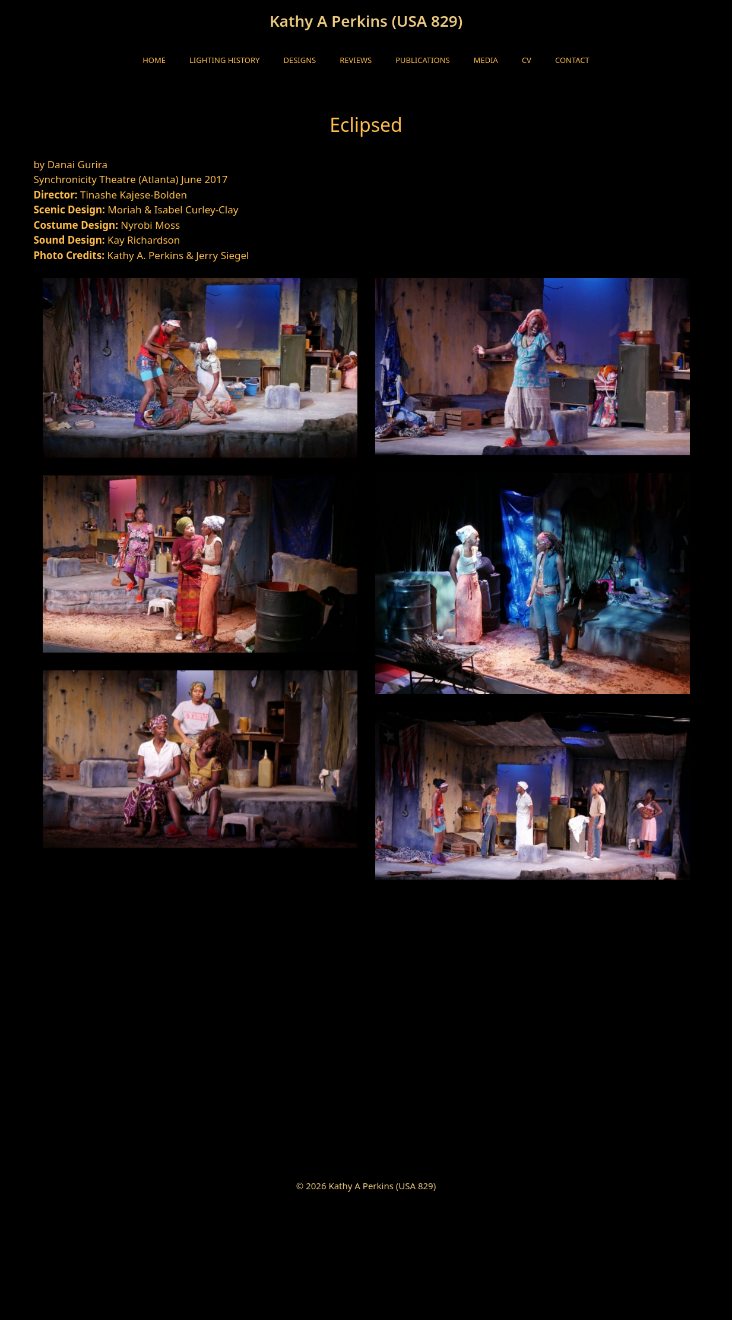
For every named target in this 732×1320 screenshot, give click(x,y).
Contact (572, 60)
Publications (422, 60)
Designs (299, 60)
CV (526, 60)
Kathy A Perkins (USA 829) (366, 20)
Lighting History (224, 60)
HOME (154, 60)
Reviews (356, 60)
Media (486, 60)
